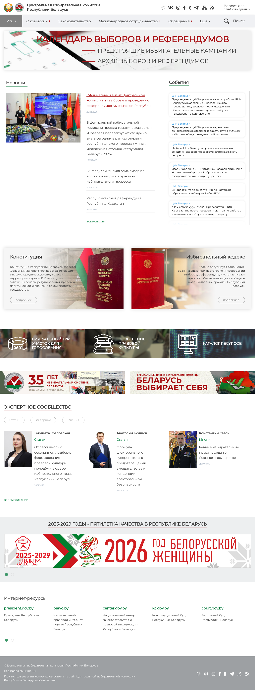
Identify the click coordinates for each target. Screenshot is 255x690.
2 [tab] (12, 575)
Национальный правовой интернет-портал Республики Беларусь (68, 622)
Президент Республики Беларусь (21, 617)
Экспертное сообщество (38, 408)
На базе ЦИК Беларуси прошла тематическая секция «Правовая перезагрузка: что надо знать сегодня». (204, 153)
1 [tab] (6, 575)
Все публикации (16, 501)
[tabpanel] (127, 551)
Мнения (73, 422)
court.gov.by (212, 608)
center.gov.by (115, 608)
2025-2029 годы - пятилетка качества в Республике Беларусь (127, 524)
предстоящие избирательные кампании (155, 50)
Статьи (14, 422)
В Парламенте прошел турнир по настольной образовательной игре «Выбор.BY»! (202, 193)
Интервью (43, 422)
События (179, 84)
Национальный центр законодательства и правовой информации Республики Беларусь (120, 622)
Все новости (95, 223)
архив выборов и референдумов (139, 61)
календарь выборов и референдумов (128, 39)
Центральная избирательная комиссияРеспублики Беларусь (63, 7)
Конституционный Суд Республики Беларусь (168, 617)
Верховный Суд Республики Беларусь (218, 617)
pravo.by (61, 608)
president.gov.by (18, 608)
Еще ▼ (205, 21)
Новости (15, 84)
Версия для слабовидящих (237, 7)
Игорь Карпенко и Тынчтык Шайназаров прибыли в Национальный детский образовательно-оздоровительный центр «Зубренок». (207, 174)
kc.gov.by (160, 608)
